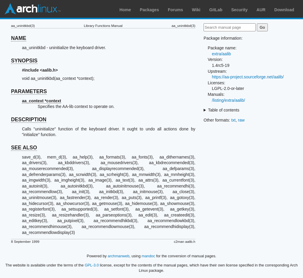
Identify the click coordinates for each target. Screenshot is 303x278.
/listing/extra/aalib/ (228, 100)
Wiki (196, 9)
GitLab (215, 9)
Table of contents (223, 110)
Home (125, 9)
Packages (149, 9)
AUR (261, 9)
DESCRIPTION (28, 119)
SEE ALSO (24, 148)
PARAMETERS (29, 91)
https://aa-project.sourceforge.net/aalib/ (248, 77)
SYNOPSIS (24, 61)
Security (239, 9)
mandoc (148, 256)
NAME (18, 38)
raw (241, 120)
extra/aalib (221, 53)
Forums (175, 9)
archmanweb (118, 256)
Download (284, 9)
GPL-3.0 (92, 265)
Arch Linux (32, 9)
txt (233, 120)
